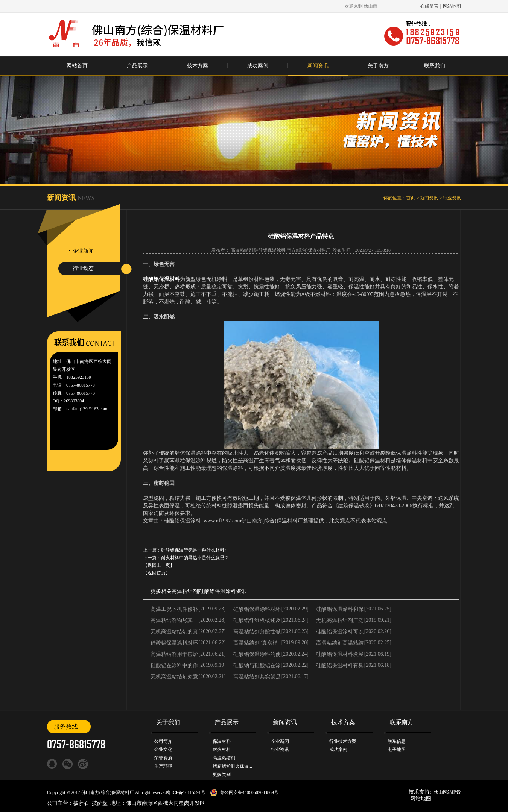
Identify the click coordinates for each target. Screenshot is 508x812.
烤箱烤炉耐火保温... (232, 766)
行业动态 (83, 268)
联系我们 (434, 65)
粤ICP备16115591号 (186, 792)
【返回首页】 (156, 572)
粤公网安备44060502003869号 (249, 792)
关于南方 (378, 65)
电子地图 (397, 749)
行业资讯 (452, 197)
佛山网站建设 (447, 792)
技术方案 (197, 65)
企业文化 (163, 749)
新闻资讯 (318, 65)
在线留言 (429, 6)
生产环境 (163, 766)
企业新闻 (83, 251)
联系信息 (397, 741)
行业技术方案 (342, 741)
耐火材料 (222, 749)
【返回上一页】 (159, 565)
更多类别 (222, 774)
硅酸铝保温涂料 (217, 591)
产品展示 (137, 65)
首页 (410, 197)
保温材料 (222, 741)
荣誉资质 (163, 757)
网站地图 (452, 6)
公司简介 (163, 741)
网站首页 (77, 65)
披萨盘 (100, 803)
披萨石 (81, 803)
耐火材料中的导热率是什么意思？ (195, 557)
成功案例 (257, 65)
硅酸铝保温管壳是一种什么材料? (193, 550)
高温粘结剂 (185, 591)
